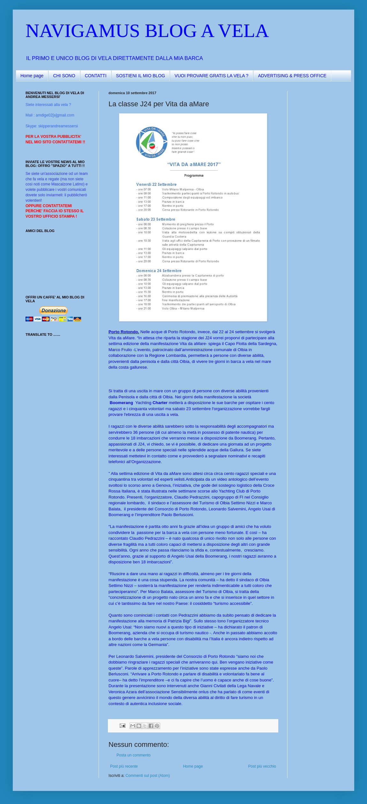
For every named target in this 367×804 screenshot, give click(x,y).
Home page (31, 75)
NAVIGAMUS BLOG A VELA (147, 30)
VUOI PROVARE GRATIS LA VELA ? (211, 75)
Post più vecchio (262, 766)
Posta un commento (133, 755)
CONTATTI (96, 75)
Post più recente (124, 766)
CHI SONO (64, 75)
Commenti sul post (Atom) (147, 775)
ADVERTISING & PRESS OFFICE (292, 75)
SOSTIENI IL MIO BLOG (140, 75)
